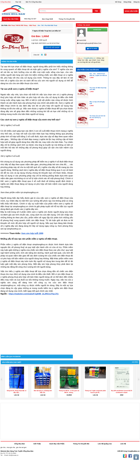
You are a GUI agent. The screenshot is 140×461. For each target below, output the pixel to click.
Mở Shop (118, 2)
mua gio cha (11, 447)
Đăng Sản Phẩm (131, 11)
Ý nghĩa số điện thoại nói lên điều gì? (46, 31)
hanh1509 (82, 40)
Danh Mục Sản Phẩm (11, 19)
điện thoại (32, 25)
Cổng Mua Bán (6, 2)
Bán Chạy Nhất (47, 19)
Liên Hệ (123, 444)
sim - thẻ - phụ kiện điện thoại (47, 25)
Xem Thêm (135, 362)
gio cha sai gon (21, 447)
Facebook (130, 456)
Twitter (42, 55)
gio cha (3, 447)
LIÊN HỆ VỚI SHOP (52, 47)
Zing (45, 55)
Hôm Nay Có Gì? (30, 19)
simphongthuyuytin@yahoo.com (90, 43)
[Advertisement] (27, 324)
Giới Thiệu (37, 444)
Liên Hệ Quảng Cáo (105, 444)
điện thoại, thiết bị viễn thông (17, 25)
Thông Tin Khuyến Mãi (67, 19)
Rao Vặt (18, 2)
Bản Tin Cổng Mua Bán (34, 2)
